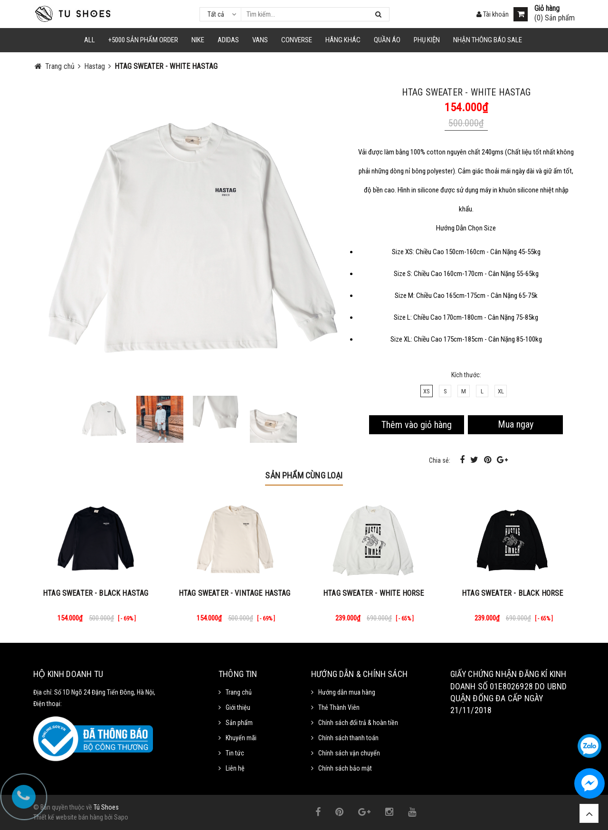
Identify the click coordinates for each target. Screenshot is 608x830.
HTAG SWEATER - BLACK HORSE (512, 593)
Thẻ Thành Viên (339, 707)
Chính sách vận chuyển (349, 753)
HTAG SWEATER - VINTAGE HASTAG (235, 593)
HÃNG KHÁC (343, 40)
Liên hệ (235, 768)
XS (426, 391)
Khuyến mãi (241, 738)
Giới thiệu (238, 707)
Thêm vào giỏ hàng (416, 424)
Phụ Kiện (427, 40)
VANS (260, 40)
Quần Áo (387, 40)
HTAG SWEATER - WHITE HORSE (373, 593)
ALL (89, 40)
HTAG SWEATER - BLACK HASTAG (95, 593)
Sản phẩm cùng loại (303, 475)
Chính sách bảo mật (345, 768)
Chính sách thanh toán (348, 738)
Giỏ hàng (547, 8)
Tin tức (235, 753)
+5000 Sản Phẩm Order (143, 40)
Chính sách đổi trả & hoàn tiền (358, 722)
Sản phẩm (239, 722)
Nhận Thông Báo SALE (487, 40)
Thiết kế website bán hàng (68, 817)
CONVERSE (296, 40)
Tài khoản (492, 14)
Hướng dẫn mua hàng (346, 692)
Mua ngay (515, 424)
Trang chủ (239, 692)
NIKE (197, 40)
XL (501, 391)
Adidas (228, 40)
